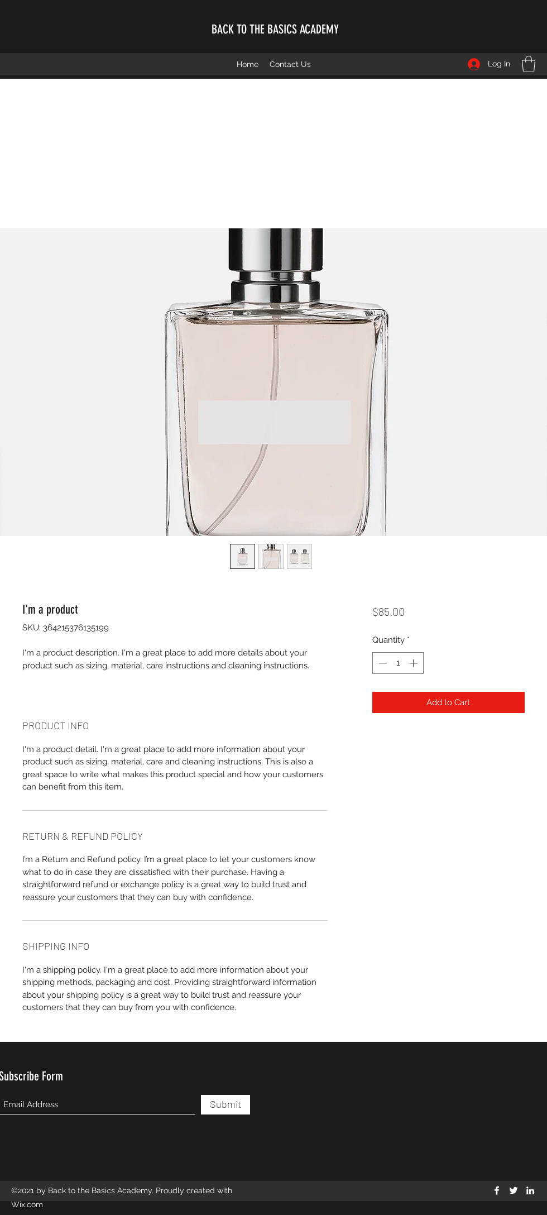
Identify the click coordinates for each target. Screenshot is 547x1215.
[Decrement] (381, 663)
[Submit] (225, 1104)
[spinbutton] (397, 663)
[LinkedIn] (530, 1190)
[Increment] (414, 663)
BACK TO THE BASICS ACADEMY (275, 29)
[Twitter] (513, 1190)
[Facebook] (496, 1190)
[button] (528, 64)
